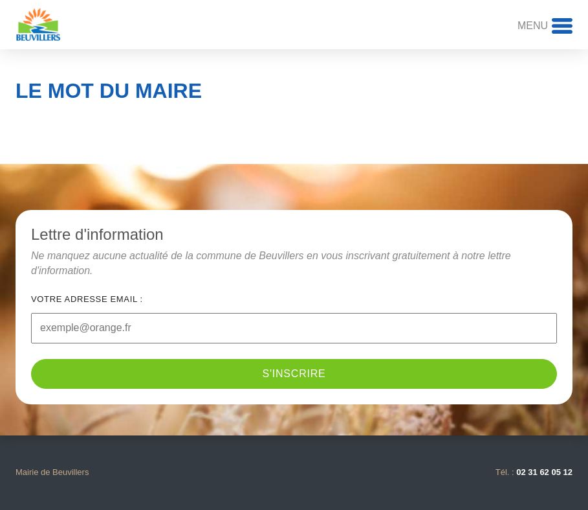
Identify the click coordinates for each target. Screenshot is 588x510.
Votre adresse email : (87, 299)
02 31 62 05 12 (544, 472)
